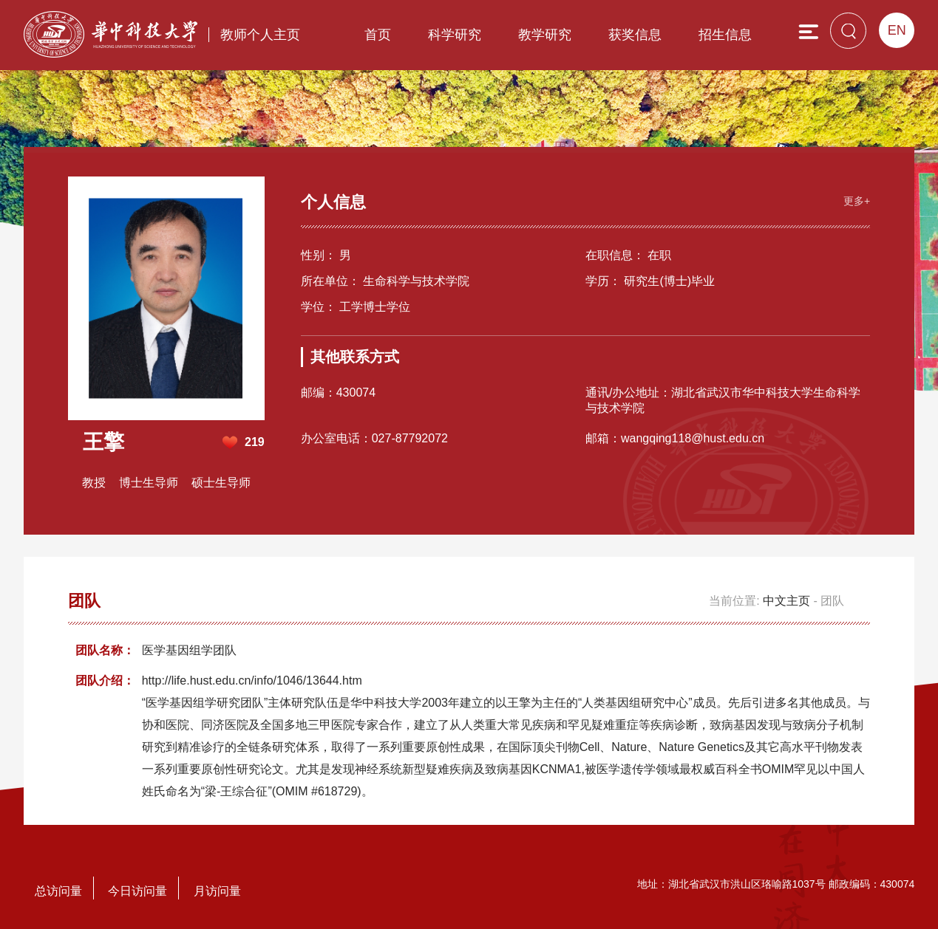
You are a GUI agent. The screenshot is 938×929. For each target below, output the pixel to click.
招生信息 (725, 34)
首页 (377, 34)
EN (897, 30)
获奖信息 (635, 34)
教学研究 (544, 34)
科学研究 (454, 34)
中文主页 (786, 600)
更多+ (856, 201)
